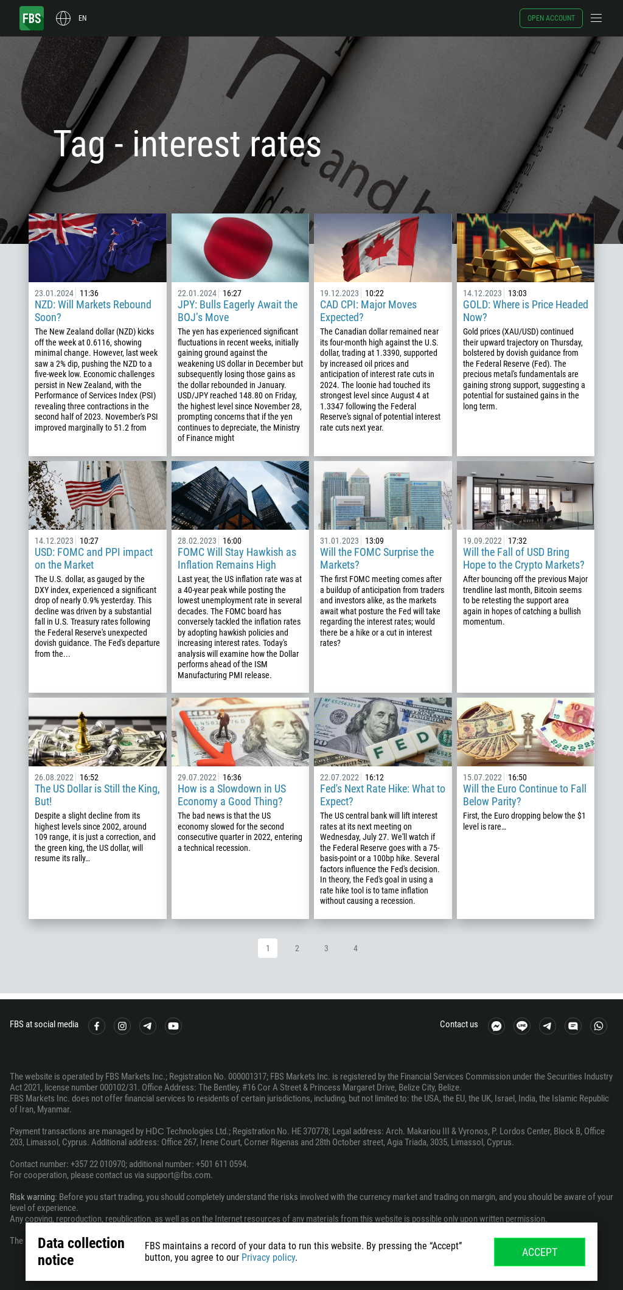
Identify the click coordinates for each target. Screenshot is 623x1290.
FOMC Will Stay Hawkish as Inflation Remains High (237, 558)
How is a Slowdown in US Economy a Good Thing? (232, 795)
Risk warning (32, 1196)
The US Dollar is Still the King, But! (97, 795)
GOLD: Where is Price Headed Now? (525, 311)
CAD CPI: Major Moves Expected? (368, 311)
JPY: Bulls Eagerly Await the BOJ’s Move (238, 311)
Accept (539, 1252)
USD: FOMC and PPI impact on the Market (94, 558)
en (82, 18)
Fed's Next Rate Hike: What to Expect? (382, 795)
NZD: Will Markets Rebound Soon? (93, 311)
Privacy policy (268, 1257)
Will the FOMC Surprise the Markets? (377, 558)
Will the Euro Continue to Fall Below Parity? (524, 795)
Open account (551, 18)
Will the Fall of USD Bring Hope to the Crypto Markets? (524, 558)
